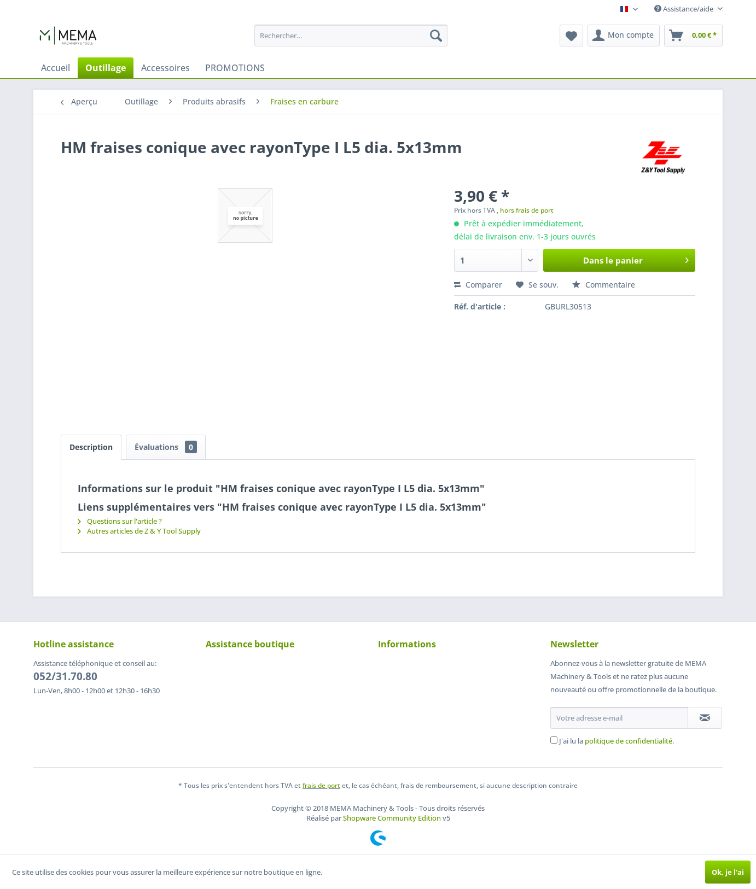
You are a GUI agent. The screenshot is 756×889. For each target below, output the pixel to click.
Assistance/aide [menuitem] (684, 9)
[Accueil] (55, 67)
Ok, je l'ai (728, 872)
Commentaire (603, 284)
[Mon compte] (624, 35)
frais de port (321, 785)
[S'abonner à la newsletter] (705, 718)
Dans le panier (636, 259)
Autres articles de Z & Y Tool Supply (139, 531)
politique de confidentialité (628, 741)
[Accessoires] (165, 67)
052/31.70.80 (65, 676)
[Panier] (693, 35)
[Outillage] (105, 67)
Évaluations (166, 447)
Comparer (478, 284)
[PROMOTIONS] (234, 67)
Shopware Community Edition (392, 818)
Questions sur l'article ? (120, 521)
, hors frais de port (525, 210)
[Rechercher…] (350, 35)
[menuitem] (350, 35)
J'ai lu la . (616, 741)
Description (91, 447)
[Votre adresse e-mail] (619, 718)
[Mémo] (571, 35)
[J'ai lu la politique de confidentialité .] (553, 740)
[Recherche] (435, 35)
